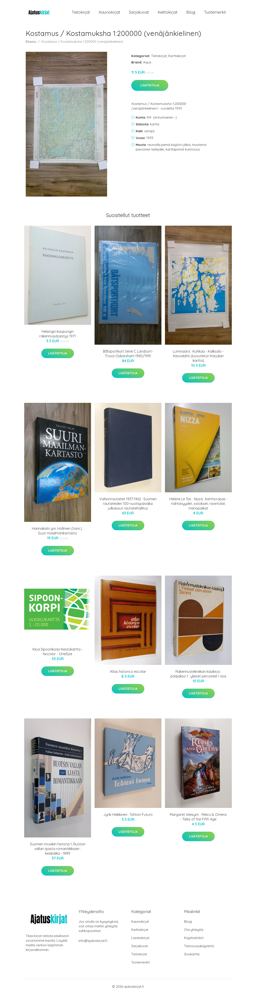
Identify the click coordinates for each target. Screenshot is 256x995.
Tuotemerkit (215, 12)
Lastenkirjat (140, 939)
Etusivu (31, 42)
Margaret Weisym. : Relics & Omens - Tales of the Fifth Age (198, 817)
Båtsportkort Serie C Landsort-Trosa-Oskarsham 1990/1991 (128, 354)
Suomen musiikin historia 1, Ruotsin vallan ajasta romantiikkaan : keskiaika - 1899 (57, 849)
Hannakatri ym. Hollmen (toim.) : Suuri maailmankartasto (57, 531)
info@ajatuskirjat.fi (93, 941)
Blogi (190, 12)
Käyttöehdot (193, 939)
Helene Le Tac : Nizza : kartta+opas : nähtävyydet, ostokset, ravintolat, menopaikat (198, 504)
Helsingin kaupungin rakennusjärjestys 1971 (57, 334)
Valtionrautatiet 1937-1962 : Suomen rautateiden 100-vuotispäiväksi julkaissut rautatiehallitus (128, 504)
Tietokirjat (81, 12)
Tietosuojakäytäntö (199, 947)
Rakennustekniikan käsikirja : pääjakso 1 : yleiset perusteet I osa (198, 674)
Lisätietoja (149, 86)
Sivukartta (191, 955)
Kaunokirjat (109, 12)
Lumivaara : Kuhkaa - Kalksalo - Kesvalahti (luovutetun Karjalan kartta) (198, 356)
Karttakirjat (177, 56)
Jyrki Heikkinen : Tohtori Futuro (128, 815)
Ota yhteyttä (193, 930)
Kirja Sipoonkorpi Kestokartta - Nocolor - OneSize (58, 652)
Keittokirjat (167, 12)
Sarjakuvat (139, 12)
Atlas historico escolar (128, 672)
